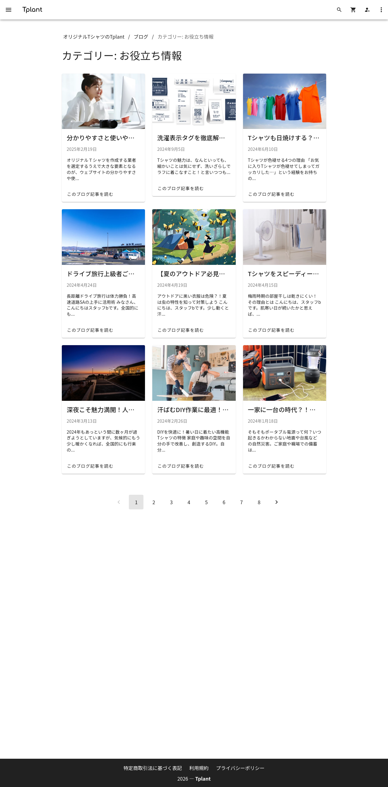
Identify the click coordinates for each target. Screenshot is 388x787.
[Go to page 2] (153, 502)
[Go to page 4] (189, 502)
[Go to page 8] (259, 502)
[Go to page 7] (241, 502)
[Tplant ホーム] (32, 9)
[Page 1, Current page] (136, 502)
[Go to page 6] (224, 502)
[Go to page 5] (206, 502)
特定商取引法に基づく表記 (152, 767)
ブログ (141, 36)
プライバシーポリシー (240, 767)
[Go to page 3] (171, 502)
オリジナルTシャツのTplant (94, 36)
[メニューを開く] (8, 9)
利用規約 (199, 767)
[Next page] (276, 502)
